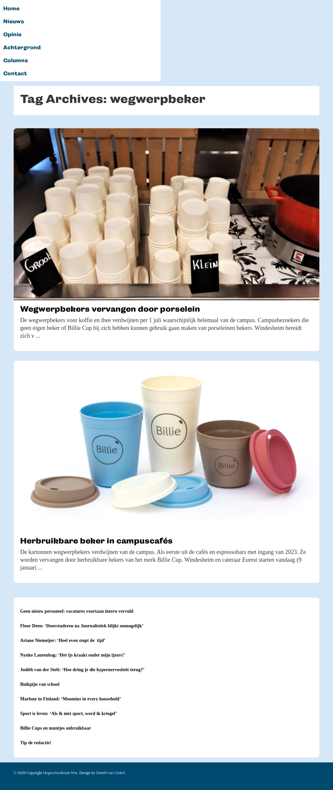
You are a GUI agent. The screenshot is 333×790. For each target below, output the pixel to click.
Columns (15, 60)
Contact (15, 73)
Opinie (12, 34)
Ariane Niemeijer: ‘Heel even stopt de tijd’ (62, 640)
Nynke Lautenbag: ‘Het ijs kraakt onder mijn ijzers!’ (72, 655)
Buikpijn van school (40, 684)
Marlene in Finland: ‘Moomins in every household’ (70, 698)
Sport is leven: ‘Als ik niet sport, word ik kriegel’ (68, 713)
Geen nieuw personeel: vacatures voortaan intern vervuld (76, 611)
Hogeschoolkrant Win (60, 773)
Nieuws (13, 21)
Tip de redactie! (35, 742)
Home (11, 8)
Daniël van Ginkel (110, 773)
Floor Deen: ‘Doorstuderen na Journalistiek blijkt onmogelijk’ (81, 625)
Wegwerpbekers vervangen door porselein (110, 309)
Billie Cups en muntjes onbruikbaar (55, 728)
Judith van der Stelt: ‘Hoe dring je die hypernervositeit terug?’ (82, 669)
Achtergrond (22, 47)
